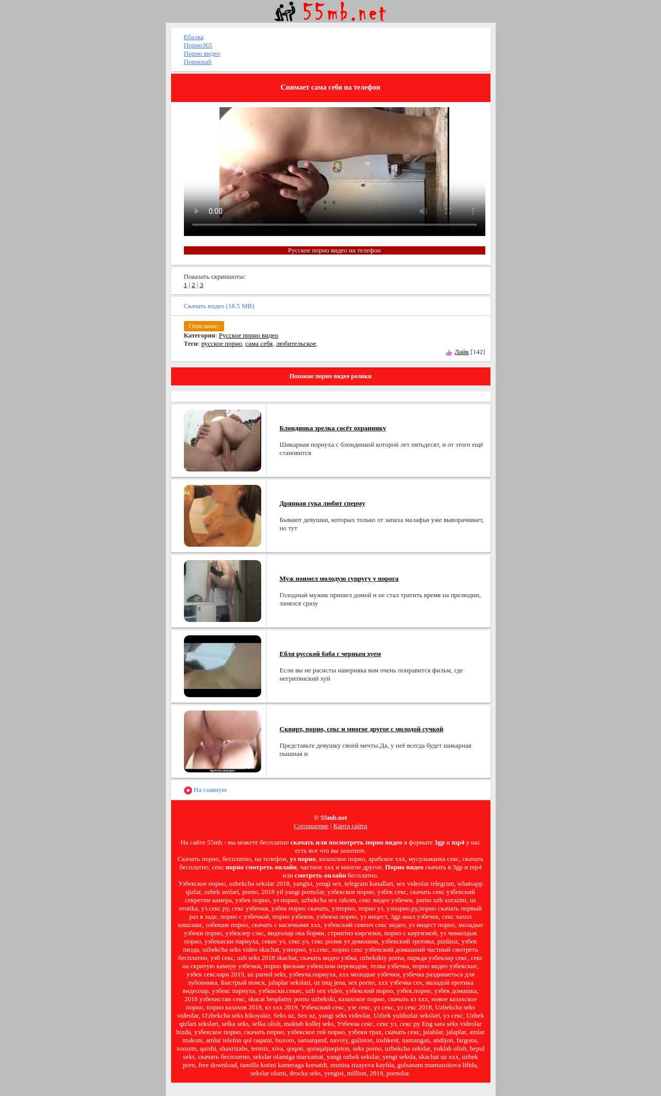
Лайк (461, 352)
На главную (205, 790)
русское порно (221, 343)
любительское (296, 343)
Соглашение (311, 826)
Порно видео (202, 53)
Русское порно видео (248, 335)
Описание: (204, 326)
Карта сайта (350, 826)
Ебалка (194, 37)
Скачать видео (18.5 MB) (219, 306)
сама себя (259, 343)
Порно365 (198, 45)
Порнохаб (198, 61)
